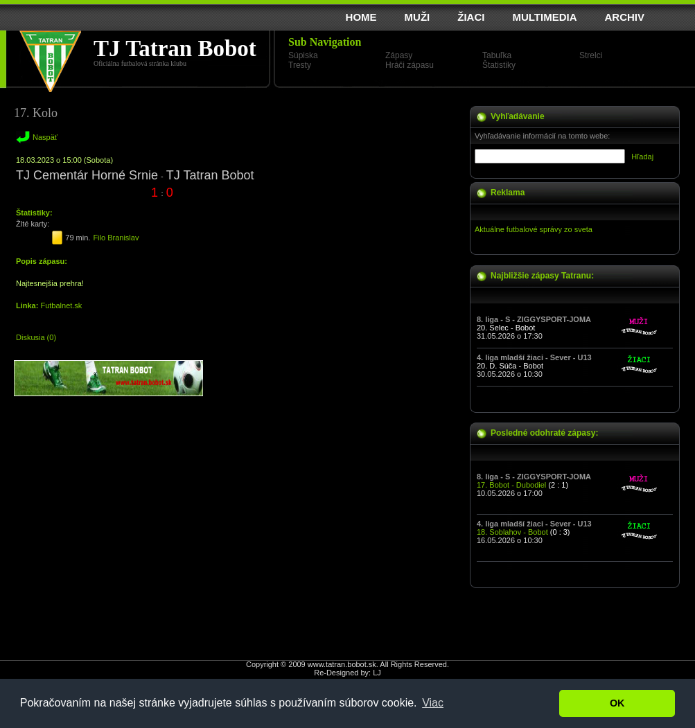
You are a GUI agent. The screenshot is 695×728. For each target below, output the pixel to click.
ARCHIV (624, 17)
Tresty (299, 65)
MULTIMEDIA (544, 17)
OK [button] (617, 703)
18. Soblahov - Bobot (512, 532)
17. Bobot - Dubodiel (511, 485)
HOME (361, 17)
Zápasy (398, 55)
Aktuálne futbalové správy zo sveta (533, 229)
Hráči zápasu (409, 65)
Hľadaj (642, 156)
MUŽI (417, 17)
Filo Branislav (116, 237)
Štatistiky (499, 65)
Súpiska (303, 55)
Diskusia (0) (36, 337)
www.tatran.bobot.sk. (343, 664)
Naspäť (45, 137)
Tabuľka (496, 55)
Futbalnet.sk (61, 305)
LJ (377, 672)
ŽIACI (470, 17)
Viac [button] (432, 703)
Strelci (590, 55)
